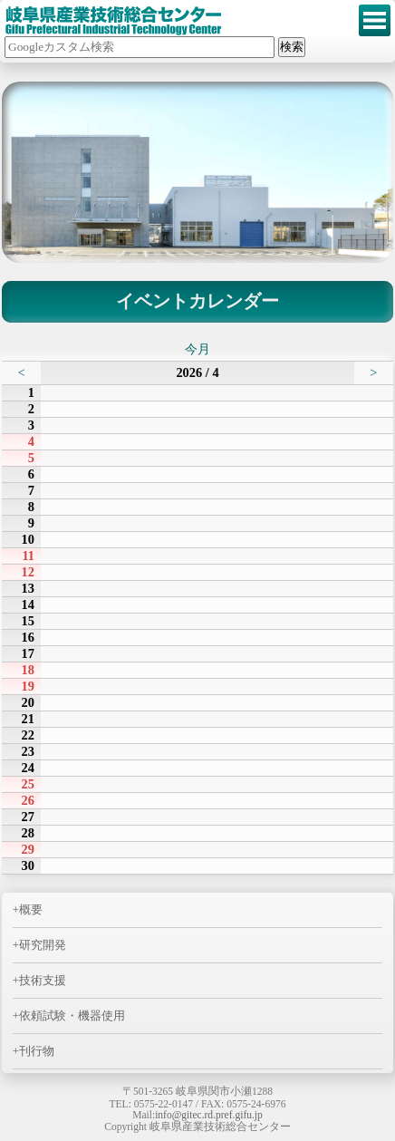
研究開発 (42, 945)
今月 (197, 349)
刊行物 (36, 1051)
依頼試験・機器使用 (72, 1015)
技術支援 (42, 980)
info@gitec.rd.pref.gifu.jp (209, 1114)
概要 (31, 909)
